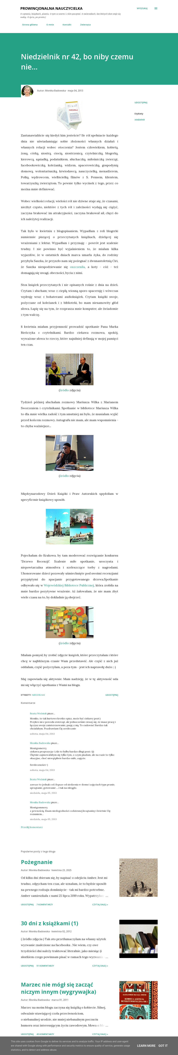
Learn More (146, 1046)
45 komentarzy (45, 1034)
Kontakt (65, 24)
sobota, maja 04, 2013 (42, 733)
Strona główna (28, 24)
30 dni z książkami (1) (49, 923)
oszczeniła (77, 267)
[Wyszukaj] (142, 8)
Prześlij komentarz (32, 827)
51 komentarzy (45, 965)
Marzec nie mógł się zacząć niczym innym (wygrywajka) (58, 988)
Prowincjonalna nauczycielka (51, 8)
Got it (163, 1046)
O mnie (48, 24)
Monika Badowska (40, 742)
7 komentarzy (44, 904)
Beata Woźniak (38, 713)
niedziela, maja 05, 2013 (43, 792)
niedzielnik (140, 119)
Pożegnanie (37, 862)
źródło (64, 390)
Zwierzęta (83, 24)
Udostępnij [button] (141, 102)
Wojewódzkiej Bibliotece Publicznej (69, 585)
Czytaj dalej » (100, 904)
